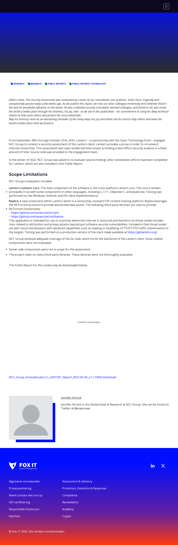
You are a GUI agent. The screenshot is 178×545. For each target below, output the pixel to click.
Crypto (66, 516)
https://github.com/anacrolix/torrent (35, 213)
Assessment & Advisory (77, 481)
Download (109, 377)
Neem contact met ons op (25, 495)
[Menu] (166, 6)
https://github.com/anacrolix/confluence (37, 216)
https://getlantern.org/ (142, 232)
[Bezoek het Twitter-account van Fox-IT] (163, 466)
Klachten (14, 516)
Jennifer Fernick (71, 398)
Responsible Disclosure (24, 509)
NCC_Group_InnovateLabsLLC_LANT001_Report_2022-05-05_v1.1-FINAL (56, 377)
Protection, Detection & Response (84, 488)
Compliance (69, 495)
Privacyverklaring (20, 488)
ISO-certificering (19, 502)
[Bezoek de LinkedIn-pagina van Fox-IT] (153, 466)
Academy (68, 509)
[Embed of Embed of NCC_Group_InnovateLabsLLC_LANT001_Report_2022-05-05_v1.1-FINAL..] (89, 322)
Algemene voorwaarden (24, 481)
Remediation (70, 502)
